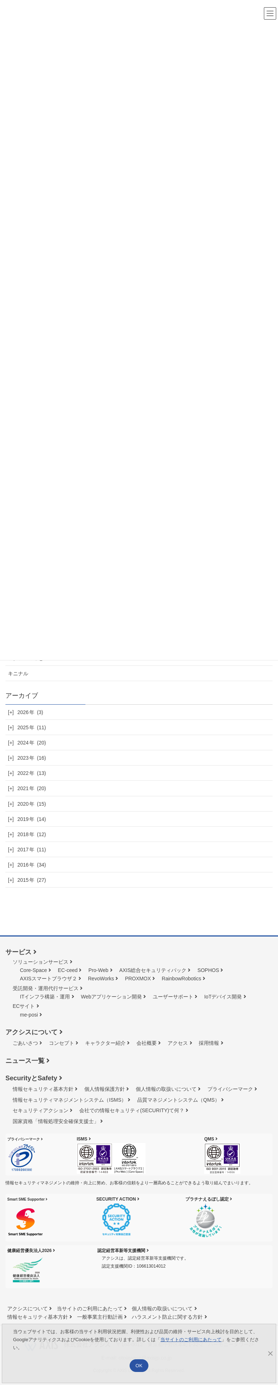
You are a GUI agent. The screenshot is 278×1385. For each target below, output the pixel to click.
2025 (31, 727)
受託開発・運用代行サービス (46, 988)
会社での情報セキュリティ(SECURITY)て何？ (131, 1110)
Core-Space (33, 970)
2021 (31, 788)
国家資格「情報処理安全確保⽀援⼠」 (56, 1121)
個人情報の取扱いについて (166, 1089)
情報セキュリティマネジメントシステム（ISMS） (69, 1100)
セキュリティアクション (40, 1110)
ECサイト (24, 1006)
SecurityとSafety (31, 1078)
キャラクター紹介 (105, 1043)
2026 (30, 712)
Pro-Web (98, 970)
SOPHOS (208, 970)
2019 (31, 819)
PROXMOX (138, 978)
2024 (31, 743)
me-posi (29, 1015)
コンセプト (61, 1043)
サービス (18, 952)
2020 (31, 804)
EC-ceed (67, 970)
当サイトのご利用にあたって (90, 1308)
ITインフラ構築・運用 (45, 997)
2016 (31, 865)
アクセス (178, 1043)
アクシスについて (31, 1032)
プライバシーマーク (230, 1089)
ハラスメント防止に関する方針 (167, 1317)
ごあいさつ (25, 1043)
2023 (31, 758)
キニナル (18, 673)
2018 (31, 834)
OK (138, 1365)
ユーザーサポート (173, 997)
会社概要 (146, 1043)
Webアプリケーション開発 (111, 997)
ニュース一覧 (25, 1060)
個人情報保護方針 (104, 1089)
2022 (31, 773)
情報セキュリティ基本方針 (43, 1089)
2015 (31, 880)
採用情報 (209, 1043)
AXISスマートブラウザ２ (48, 978)
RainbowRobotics (181, 978)
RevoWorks (101, 978)
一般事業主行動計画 (100, 1317)
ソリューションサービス (40, 962)
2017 (31, 849)
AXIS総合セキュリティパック (152, 970)
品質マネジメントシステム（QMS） (178, 1100)
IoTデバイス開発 (223, 997)
